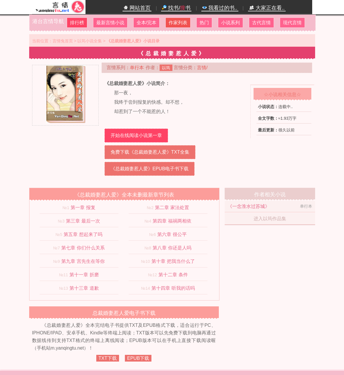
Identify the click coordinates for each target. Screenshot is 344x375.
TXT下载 (108, 358)
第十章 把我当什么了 (173, 261)
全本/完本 (146, 22)
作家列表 (178, 22)
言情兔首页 (63, 41)
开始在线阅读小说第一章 (136, 135)
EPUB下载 (138, 358)
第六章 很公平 (171, 234)
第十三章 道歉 (84, 288)
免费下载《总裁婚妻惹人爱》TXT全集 (150, 152)
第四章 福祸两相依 (172, 220)
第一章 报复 (83, 207)
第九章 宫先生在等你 (82, 261)
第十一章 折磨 (84, 274)
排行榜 (77, 22)
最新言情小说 (110, 22)
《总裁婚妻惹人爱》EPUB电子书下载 (150, 168)
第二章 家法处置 (172, 207)
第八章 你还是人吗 (172, 247)
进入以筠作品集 (270, 218)
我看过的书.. (220, 8)
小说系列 (230, 22)
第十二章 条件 (173, 274)
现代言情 (292, 22)
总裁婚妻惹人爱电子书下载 (124, 313)
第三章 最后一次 (83, 220)
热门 (204, 22)
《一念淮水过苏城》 (249, 206)
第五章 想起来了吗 (83, 234)
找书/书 (176, 8)
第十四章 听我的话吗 (173, 288)
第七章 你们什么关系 (82, 247)
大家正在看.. (267, 8)
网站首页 (137, 8)
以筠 (166, 67)
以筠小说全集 (89, 41)
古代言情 (261, 22)
